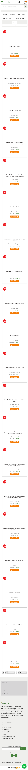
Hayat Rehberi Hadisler (14, 46)
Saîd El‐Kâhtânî (14, 147)
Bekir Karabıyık (14, 597)
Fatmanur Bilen (14, 276)
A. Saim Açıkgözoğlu (14, 436)
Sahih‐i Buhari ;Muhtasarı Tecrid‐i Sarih (15, 367)
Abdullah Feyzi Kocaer (14, 372)
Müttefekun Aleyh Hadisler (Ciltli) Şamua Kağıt (14, 78)
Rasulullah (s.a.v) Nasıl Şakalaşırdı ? (14, 271)
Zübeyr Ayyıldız (14, 340)
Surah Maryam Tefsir (15, 657)
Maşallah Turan (14, 308)
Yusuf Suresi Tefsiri (14, 207)
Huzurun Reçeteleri (14, 335)
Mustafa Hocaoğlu (14, 404)
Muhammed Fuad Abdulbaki (14, 83)
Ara (25, 6)
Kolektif (14, 565)
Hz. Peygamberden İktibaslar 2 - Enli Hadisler (14, 624)
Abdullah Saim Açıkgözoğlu (14, 244)
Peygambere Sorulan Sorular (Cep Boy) (14, 560)
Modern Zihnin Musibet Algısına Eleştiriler (14, 303)
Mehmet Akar (14, 115)
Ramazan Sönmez (14, 51)
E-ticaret (10, 768)
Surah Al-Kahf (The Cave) (15, 110)
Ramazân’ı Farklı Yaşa (14, 592)
